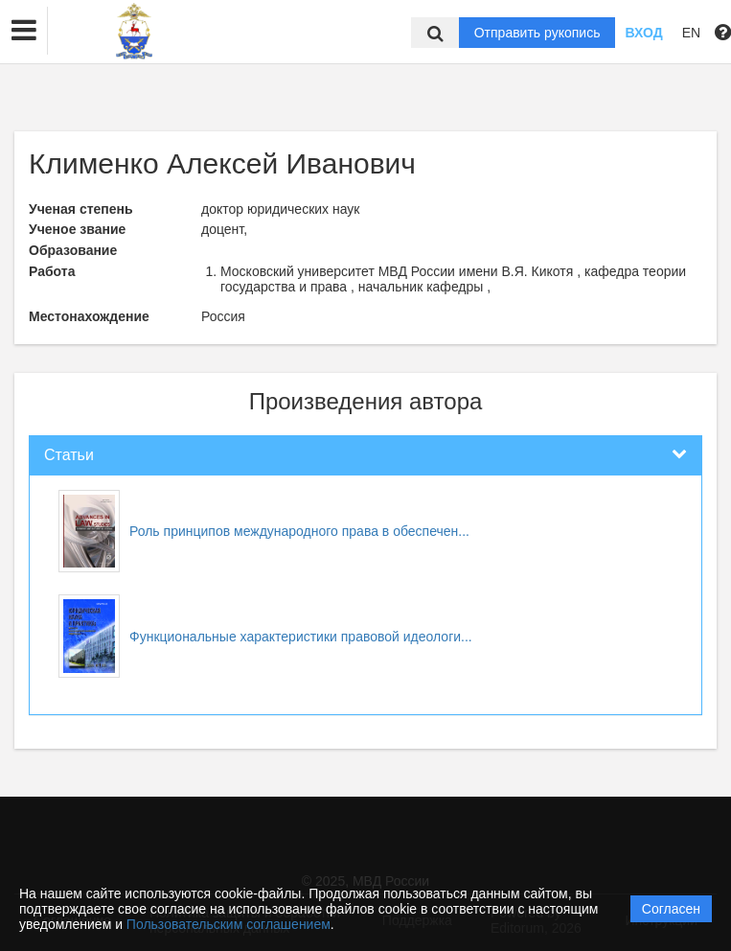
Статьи (69, 455)
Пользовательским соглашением (228, 924)
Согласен (671, 908)
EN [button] (691, 32)
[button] (24, 31)
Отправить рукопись (537, 32)
